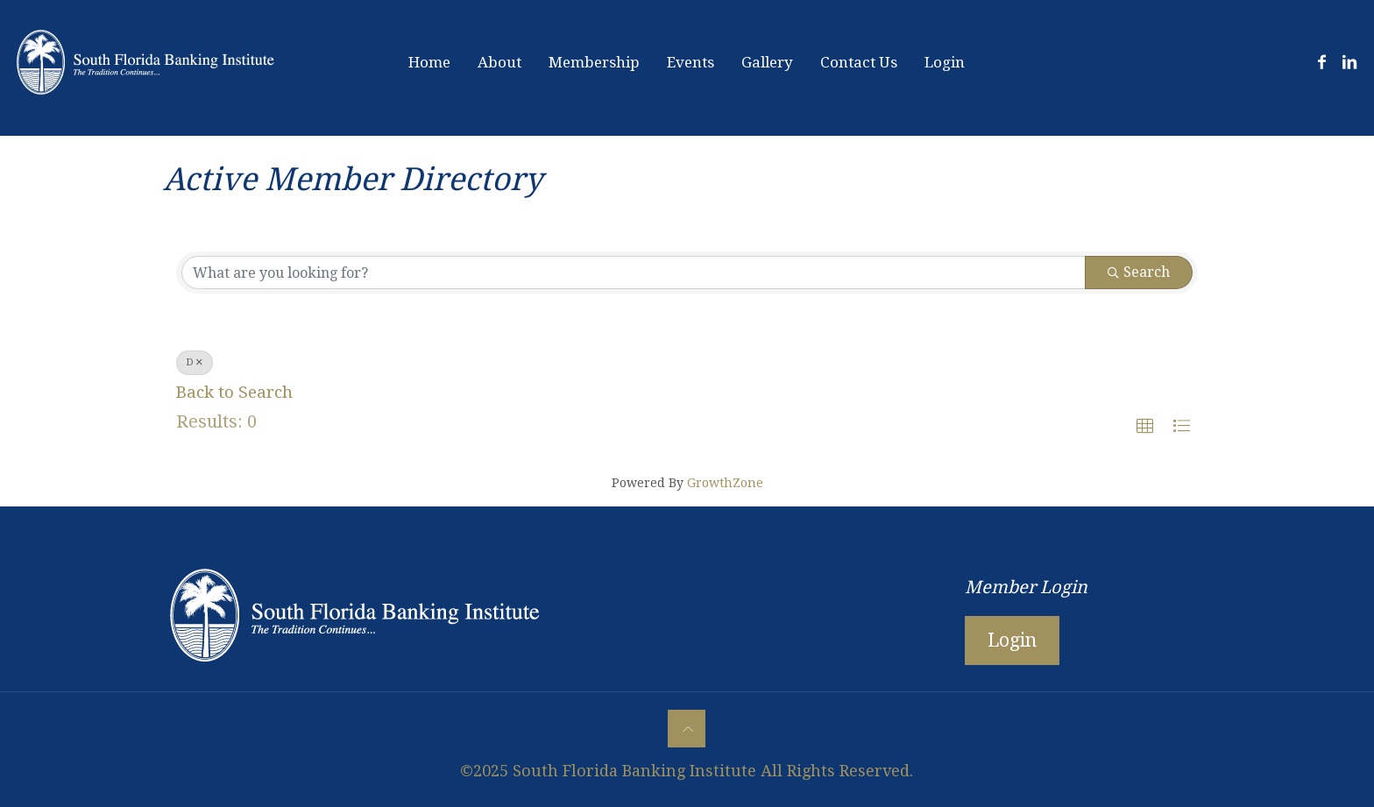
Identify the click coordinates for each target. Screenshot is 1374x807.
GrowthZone (725, 483)
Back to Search (234, 392)
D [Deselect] (194, 362)
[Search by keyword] (633, 272)
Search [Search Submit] (1139, 272)
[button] (1145, 426)
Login (1012, 640)
